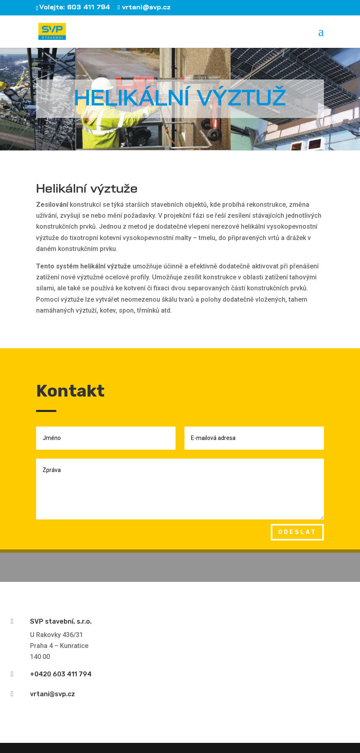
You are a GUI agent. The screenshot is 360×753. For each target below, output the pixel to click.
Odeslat (297, 532)
